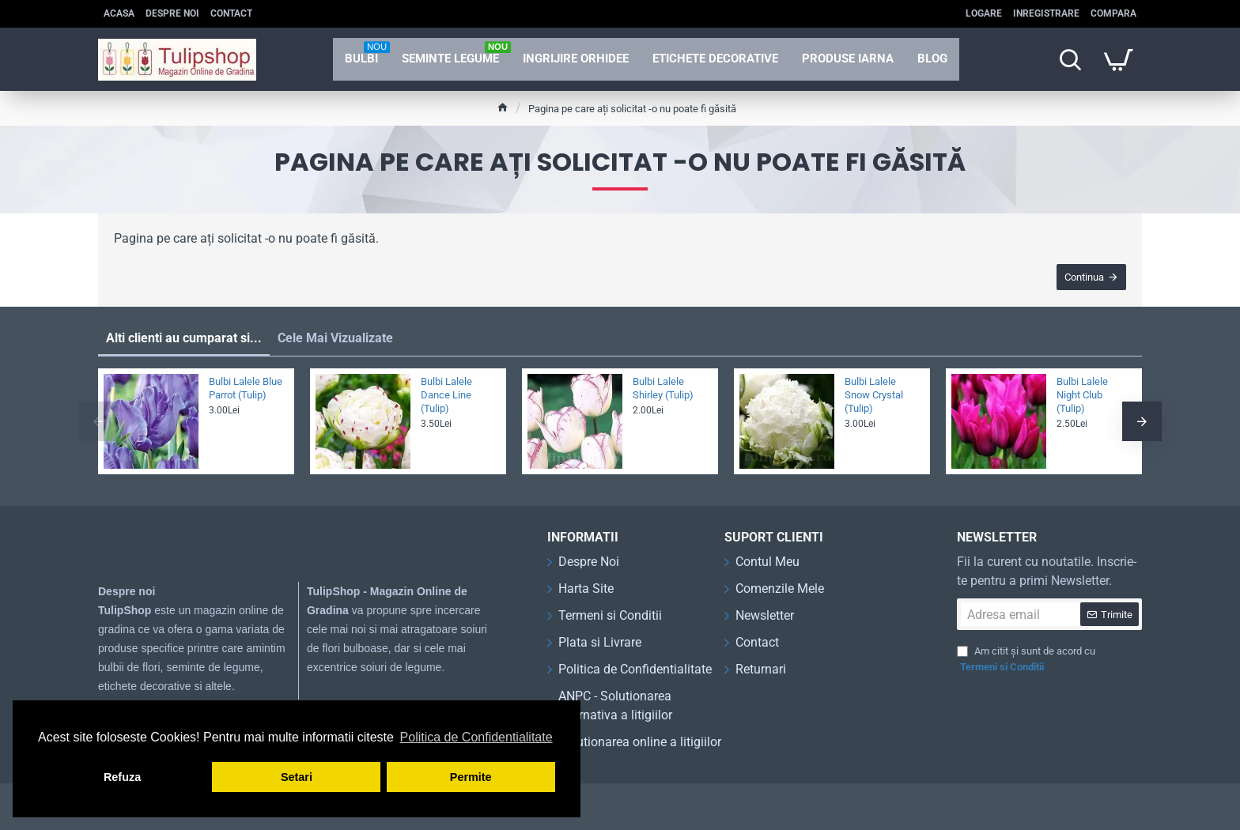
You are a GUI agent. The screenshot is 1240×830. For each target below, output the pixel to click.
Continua (1076, 285)
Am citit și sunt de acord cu (1026, 674)
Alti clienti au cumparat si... (184, 352)
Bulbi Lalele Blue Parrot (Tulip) (245, 403)
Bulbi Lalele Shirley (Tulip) (663, 403)
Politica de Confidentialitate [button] (476, 737)
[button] (98, 436)
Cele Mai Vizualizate (335, 352)
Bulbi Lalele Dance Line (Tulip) (446, 409)
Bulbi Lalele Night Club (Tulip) (1082, 409)
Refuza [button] (122, 777)
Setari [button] (296, 777)
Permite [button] (471, 777)
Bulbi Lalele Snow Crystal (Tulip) (874, 409)
